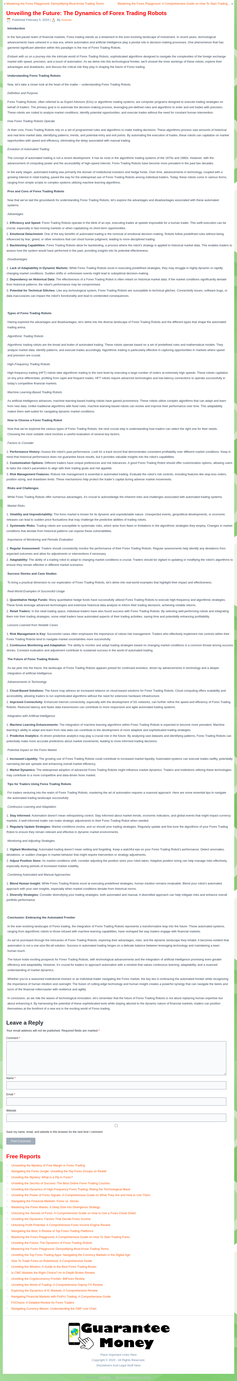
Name (11, 1078)
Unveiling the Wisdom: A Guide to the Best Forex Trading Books (54, 1266)
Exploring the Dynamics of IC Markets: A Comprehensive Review (54, 1290)
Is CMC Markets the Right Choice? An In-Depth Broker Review (53, 1272)
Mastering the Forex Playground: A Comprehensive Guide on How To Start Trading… (174, 3)
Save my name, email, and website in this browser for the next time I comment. (54, 1132)
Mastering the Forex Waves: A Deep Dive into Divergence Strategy (55, 1207)
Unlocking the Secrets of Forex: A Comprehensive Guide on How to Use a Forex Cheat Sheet (73, 1213)
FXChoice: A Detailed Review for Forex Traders (42, 1302)
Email (10, 1094)
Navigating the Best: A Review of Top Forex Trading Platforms (52, 1231)
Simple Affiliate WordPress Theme (133, 1377)
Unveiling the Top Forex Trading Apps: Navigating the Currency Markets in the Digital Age (70, 1255)
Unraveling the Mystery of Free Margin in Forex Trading (48, 1165)
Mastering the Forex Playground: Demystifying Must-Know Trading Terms (55, 3)
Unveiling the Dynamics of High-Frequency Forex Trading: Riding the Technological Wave (70, 1189)
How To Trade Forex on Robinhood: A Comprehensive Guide (51, 1261)
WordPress (104, 1377)
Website (11, 1110)
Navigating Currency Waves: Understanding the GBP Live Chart (54, 1308)
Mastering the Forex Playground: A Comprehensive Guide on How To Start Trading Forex (70, 1237)
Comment (13, 1038)
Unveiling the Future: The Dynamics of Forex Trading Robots (51, 1243)
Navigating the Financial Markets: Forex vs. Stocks (45, 1201)
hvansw (66, 20)
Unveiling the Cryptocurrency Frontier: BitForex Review (48, 1278)
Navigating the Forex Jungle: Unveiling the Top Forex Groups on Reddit (58, 1171)
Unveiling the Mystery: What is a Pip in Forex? (42, 1177)
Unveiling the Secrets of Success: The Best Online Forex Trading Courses (60, 1183)
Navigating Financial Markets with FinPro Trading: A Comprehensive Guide (61, 1296)
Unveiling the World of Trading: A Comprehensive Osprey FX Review (57, 1284)
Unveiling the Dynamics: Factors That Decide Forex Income (51, 1219)
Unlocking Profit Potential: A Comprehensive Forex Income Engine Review (60, 1225)
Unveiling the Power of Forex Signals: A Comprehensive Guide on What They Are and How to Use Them (80, 1195)
